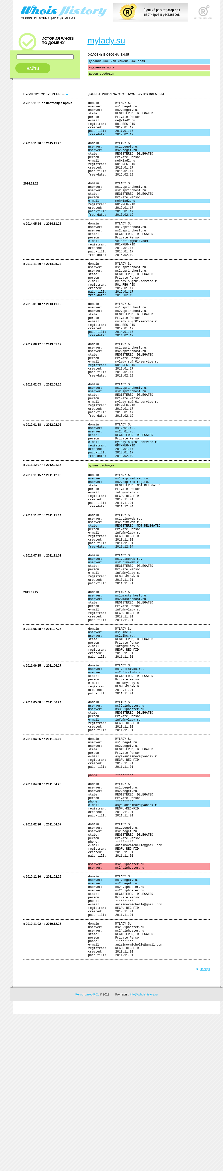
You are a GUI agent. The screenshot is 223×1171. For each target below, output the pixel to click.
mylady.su (106, 40)
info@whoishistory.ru (144, 1152)
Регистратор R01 (87, 1152)
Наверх (203, 1126)
